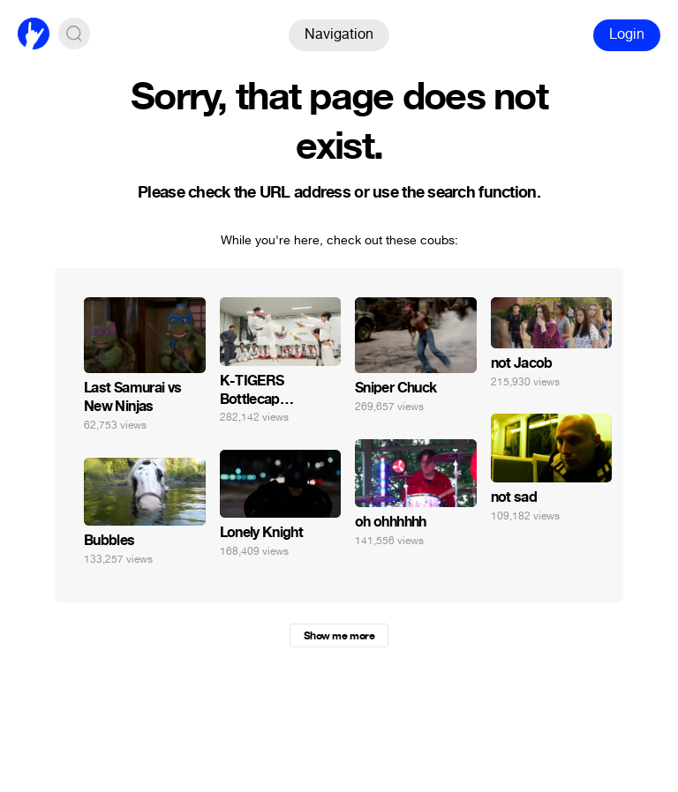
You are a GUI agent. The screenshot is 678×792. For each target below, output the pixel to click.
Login (626, 34)
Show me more (339, 636)
